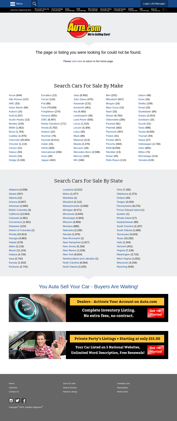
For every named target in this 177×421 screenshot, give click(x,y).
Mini (108, 95)
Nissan (110, 115)
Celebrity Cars (123, 383)
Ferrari (45, 99)
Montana (68, 226)
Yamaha (143, 160)
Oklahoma (122, 193)
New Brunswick (71, 238)
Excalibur (46, 95)
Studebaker (144, 111)
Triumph (143, 136)
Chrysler (13, 144)
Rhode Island (124, 218)
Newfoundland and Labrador (79, 258)
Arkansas (14, 206)
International (48, 152)
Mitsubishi (111, 99)
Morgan (110, 103)
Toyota (142, 131)
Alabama (14, 189)
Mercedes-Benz (82, 152)
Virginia (121, 250)
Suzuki (142, 123)
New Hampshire (72, 242)
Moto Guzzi (112, 107)
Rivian (109, 156)
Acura (12, 95)
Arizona (13, 201)
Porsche (110, 144)
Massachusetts (71, 206)
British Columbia (18, 210)
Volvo (141, 148)
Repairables (122, 388)
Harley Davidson (50, 123)
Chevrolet (14, 140)
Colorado (14, 218)
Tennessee (123, 234)
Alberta (13, 197)
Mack (76, 136)
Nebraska (68, 230)
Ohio (119, 189)
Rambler (111, 152)
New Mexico (70, 250)
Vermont (121, 246)
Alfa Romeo (15, 99)
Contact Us (14, 392)
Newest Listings (70, 392)
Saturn (142, 95)
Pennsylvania (124, 206)
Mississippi (69, 218)
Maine (66, 193)
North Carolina (71, 262)
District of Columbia (20, 230)
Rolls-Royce (113, 160)
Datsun (13, 152)
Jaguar (45, 160)
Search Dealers (70, 388)
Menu (16, 3)
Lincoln (78, 127)
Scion (141, 99)
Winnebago (144, 156)
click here (77, 61)
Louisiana (68, 189)
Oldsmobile (112, 119)
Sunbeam (143, 119)
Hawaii (12, 242)
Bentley (13, 123)
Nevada (67, 234)
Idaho (12, 246)
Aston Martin (16, 107)
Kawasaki (79, 103)
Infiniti (44, 148)
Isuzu (44, 156)
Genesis (45, 115)
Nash (109, 111)
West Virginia (124, 258)
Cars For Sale (69, 383)
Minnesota (68, 214)
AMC (11, 103)
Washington (123, 254)
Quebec (121, 214)
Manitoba (68, 197)
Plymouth (111, 131)
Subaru (142, 115)
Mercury (78, 156)
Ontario (121, 197)
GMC (44, 119)
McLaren (78, 148)
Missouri (67, 222)
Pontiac (110, 140)
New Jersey (69, 246)
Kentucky (14, 266)
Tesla (141, 127)
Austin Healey (16, 119)
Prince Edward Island (129, 210)
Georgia (13, 238)
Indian (44, 144)
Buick (12, 131)
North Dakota (70, 266)
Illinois (12, 250)
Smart (141, 107)
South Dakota (124, 230)
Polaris (110, 136)
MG (76, 160)
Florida (13, 234)
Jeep (76, 95)
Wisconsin (122, 262)
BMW (12, 127)
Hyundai (45, 140)
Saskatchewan (125, 222)
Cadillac (13, 136)
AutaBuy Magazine (33, 407)
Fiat (43, 103)
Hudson (45, 131)
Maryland (68, 201)
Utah (119, 242)
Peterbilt (110, 127)
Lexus (77, 123)
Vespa (141, 140)
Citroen (13, 148)
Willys (141, 152)
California (14, 214)
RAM (109, 148)
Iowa (11, 258)
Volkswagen (145, 144)
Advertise (13, 388)
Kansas (13, 262)
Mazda (77, 144)
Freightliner (47, 111)
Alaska (12, 193)
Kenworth (79, 107)
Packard (110, 123)
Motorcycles (122, 392)
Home (11, 383)
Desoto (13, 156)
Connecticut (15, 222)
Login (154, 3)
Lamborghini (80, 115)
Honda (45, 127)
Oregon (121, 201)
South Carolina (125, 226)
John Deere (80, 99)
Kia (75, 111)
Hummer (46, 136)
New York (68, 254)
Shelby (142, 103)
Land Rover (80, 119)
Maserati (78, 140)
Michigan (68, 210)
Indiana (13, 254)
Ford (43, 107)
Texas (120, 238)
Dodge (12, 160)
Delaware (14, 226)
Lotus (77, 131)
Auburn (13, 111)
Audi (11, 115)
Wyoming (122, 266)
